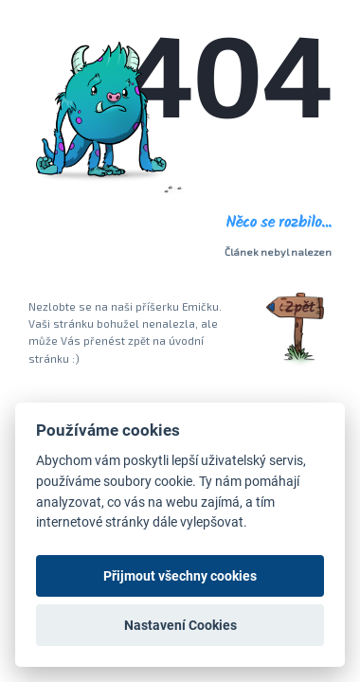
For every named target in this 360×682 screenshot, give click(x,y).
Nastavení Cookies (180, 625)
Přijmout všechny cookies (180, 575)
